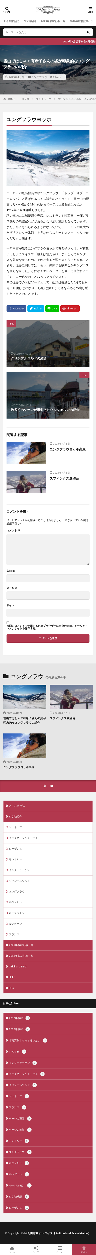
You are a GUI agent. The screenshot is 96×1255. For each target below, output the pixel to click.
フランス (14, 934)
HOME (11, 99)
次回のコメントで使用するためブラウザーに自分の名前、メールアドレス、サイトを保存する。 (47, 627)
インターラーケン (19, 870)
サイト (10, 605)
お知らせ (17, 1051)
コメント (13, 530)
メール (12, 588)
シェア (36, 1249)
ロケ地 (25, 99)
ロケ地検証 (19, 1196)
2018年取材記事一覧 (81, 21)
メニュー (60, 1249)
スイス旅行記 (11, 21)
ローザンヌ (15, 848)
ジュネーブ (15, 827)
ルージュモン (17, 913)
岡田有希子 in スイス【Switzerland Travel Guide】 (59, 1233)
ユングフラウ (39, 77)
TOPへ (84, 1249)
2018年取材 (19, 1018)
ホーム (12, 1249)
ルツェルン (15, 902)
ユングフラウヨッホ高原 (68, 449)
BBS (11, 988)
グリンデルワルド (19, 880)
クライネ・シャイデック (23, 838)
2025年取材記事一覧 (53, 21)
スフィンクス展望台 (64, 478)
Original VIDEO (18, 966)
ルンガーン (15, 923)
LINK (12, 977)
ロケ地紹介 (29, 21)
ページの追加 (20, 1130)
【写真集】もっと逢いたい (28, 1040)
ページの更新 (20, 1118)
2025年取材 (19, 1029)
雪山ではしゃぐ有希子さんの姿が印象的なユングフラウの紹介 (24, 720)
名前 (11, 570)
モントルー (15, 859)
